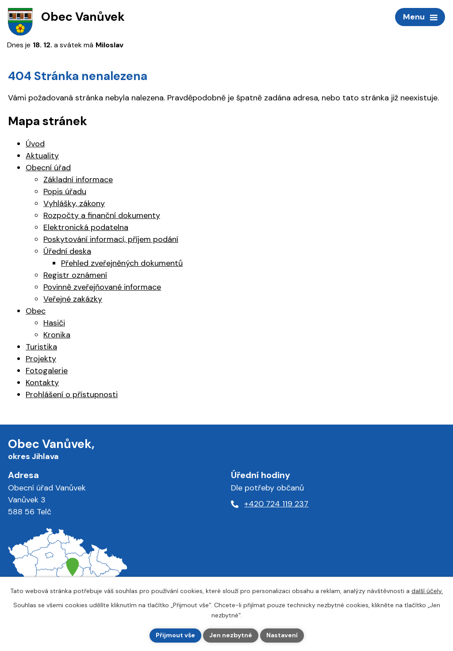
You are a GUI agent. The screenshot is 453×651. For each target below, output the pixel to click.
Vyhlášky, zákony (74, 203)
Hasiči (54, 323)
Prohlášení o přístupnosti (72, 394)
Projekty (41, 358)
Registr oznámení (75, 275)
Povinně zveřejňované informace (102, 287)
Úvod (35, 143)
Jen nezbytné (230, 635)
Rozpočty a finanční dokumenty (101, 215)
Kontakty (42, 382)
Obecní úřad (48, 167)
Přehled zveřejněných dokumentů (122, 263)
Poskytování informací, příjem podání (110, 239)
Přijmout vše (175, 635)
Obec (36, 311)
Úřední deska (67, 251)
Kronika (56, 334)
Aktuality (42, 155)
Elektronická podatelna (85, 227)
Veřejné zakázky (72, 299)
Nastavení (282, 635)
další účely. (427, 591)
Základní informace (78, 179)
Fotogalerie (47, 370)
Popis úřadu (64, 191)
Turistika (41, 346)
